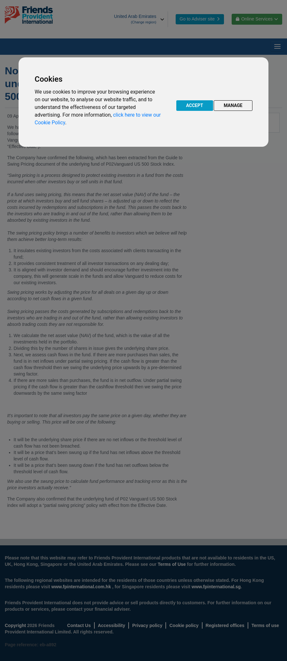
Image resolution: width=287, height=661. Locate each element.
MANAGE (233, 105)
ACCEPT (194, 105)
